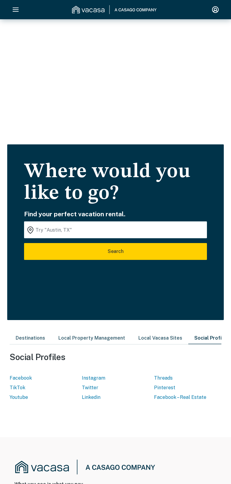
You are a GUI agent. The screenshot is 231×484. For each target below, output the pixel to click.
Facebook (21, 378)
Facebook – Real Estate (180, 397)
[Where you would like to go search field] (115, 229)
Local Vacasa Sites (160, 338)
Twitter (90, 387)
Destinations (30, 338)
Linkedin (91, 397)
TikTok (17, 387)
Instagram (93, 378)
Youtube (19, 397)
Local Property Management (91, 338)
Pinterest (164, 387)
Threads (163, 378)
